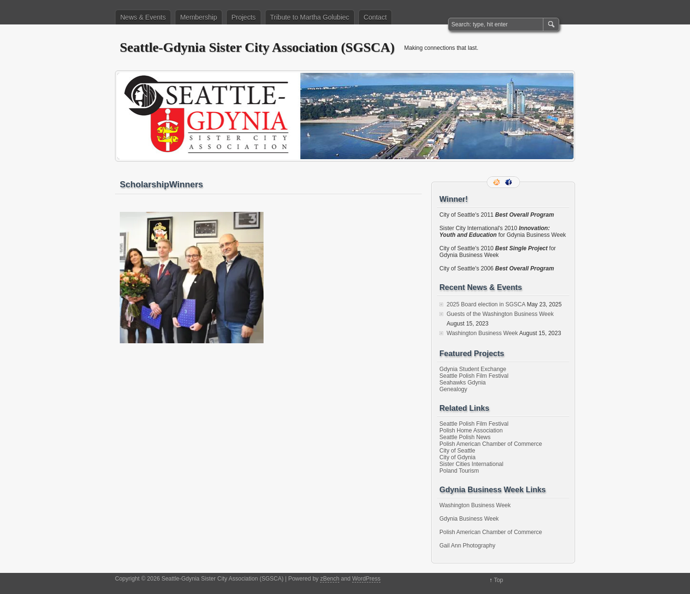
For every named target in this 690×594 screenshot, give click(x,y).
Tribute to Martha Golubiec (309, 17)
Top (498, 580)
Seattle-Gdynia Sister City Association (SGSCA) (257, 47)
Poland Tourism (459, 470)
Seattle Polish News (465, 437)
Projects (243, 17)
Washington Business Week (482, 333)
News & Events (143, 17)
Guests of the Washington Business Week (500, 314)
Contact (375, 17)
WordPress (366, 578)
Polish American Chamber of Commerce (490, 444)
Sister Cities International (471, 464)
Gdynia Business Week (469, 518)
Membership (198, 17)
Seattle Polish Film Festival (473, 376)
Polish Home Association (471, 430)
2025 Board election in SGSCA (486, 304)
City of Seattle (457, 450)
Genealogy (453, 389)
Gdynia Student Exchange (472, 369)
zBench (329, 578)
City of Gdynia (457, 457)
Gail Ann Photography (467, 545)
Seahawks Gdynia (462, 382)
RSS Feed (497, 182)
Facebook (509, 182)
